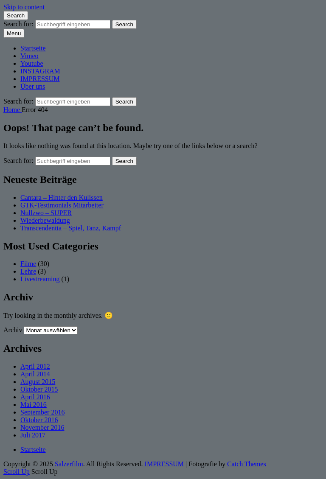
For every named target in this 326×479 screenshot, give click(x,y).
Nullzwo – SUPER (46, 212)
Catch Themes (246, 464)
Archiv (12, 329)
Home (12, 109)
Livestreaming (39, 279)
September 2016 (42, 412)
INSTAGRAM (40, 71)
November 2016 (42, 427)
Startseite (33, 48)
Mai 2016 (33, 404)
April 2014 (35, 374)
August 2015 (37, 381)
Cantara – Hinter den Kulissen (61, 197)
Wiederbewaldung (45, 220)
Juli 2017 (32, 435)
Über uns (32, 86)
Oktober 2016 (39, 419)
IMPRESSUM (39, 78)
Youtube (31, 63)
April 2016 (35, 397)
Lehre (28, 271)
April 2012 (35, 366)
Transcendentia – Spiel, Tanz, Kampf (70, 228)
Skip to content (24, 7)
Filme (28, 263)
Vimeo (29, 55)
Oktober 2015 (39, 389)
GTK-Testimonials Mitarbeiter (62, 205)
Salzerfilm (69, 464)
